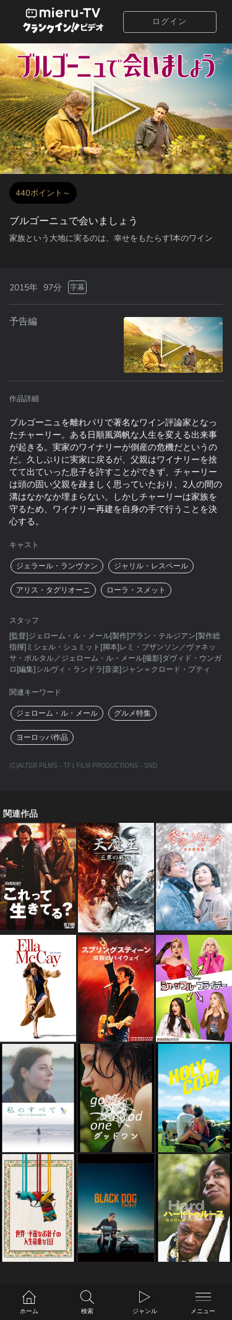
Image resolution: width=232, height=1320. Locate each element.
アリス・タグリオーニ (53, 590)
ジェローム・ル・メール (57, 713)
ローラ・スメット (136, 590)
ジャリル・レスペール (151, 566)
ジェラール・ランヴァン (57, 566)
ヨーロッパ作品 (42, 737)
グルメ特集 (132, 713)
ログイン (169, 21)
